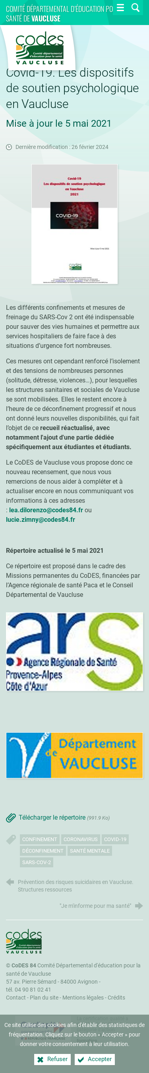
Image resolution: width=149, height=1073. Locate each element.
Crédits (116, 997)
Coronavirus (81, 839)
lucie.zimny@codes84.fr (40, 519)
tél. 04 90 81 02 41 (28, 989)
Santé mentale (90, 851)
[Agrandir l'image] (74, 223)
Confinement (39, 839)
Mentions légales (83, 997)
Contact (16, 997)
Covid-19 (115, 839)
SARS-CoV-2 (36, 862)
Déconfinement (43, 851)
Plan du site (44, 997)
